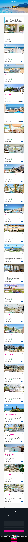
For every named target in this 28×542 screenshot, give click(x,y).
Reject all (14, 539)
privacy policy (18, 529)
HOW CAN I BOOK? (11, 22)
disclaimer (14, 529)
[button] (5, 28)
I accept (14, 537)
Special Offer (7, 31)
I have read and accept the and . (12, 529)
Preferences (14, 538)
